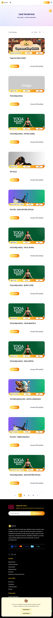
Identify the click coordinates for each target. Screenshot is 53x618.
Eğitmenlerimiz (12, 569)
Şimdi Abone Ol (37, 513)
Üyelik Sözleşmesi (13, 596)
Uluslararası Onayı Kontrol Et (16, 574)
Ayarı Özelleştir (26, 613)
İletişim (10, 589)
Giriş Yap (46, 2)
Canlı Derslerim (12, 586)
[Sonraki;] (37, 495)
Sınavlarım (11, 584)
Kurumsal (10, 572)
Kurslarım (11, 582)
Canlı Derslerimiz (13, 564)
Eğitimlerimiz (11, 562)
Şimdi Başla (14, 66)
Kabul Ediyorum (26, 609)
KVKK (37, 606)
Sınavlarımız (11, 567)
